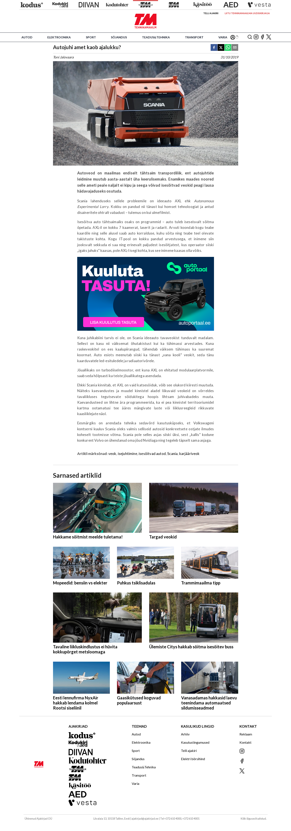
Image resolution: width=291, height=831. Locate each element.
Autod (26, 37)
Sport (91, 37)
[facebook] (214, 47)
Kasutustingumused (195, 742)
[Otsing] (250, 37)
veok (112, 453)
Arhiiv (185, 734)
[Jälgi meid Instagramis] (256, 37)
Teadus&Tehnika (156, 37)
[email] (234, 47)
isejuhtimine (127, 453)
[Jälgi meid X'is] (269, 37)
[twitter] (221, 47)
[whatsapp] (228, 47)
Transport (194, 37)
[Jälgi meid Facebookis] (262, 37)
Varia (222, 37)
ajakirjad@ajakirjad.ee (145, 818)
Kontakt (245, 742)
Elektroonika (59, 37)
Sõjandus (119, 37)
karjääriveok (189, 453)
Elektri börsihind (193, 759)
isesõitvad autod (152, 453)
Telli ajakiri (210, 13)
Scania (172, 453)
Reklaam (245, 734)
